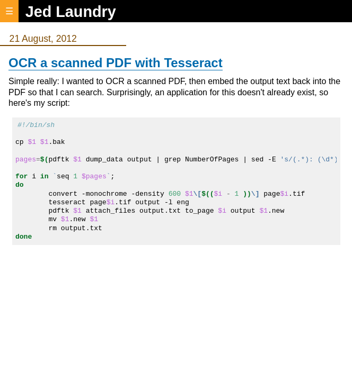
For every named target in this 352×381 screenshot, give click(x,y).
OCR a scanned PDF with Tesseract (115, 63)
